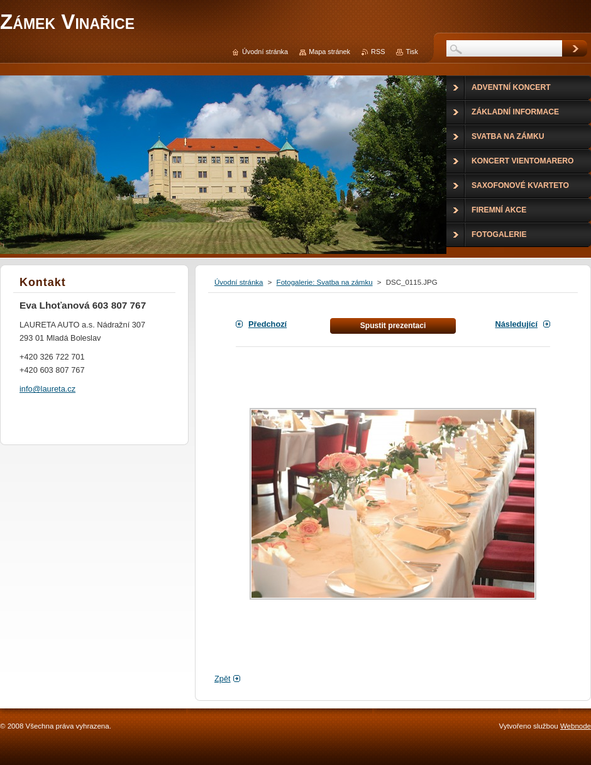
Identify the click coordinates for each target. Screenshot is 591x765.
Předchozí (267, 324)
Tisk (412, 51)
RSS (378, 51)
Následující (516, 324)
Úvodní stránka (238, 282)
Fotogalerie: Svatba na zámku (325, 282)
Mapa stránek (329, 51)
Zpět (222, 678)
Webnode (575, 726)
